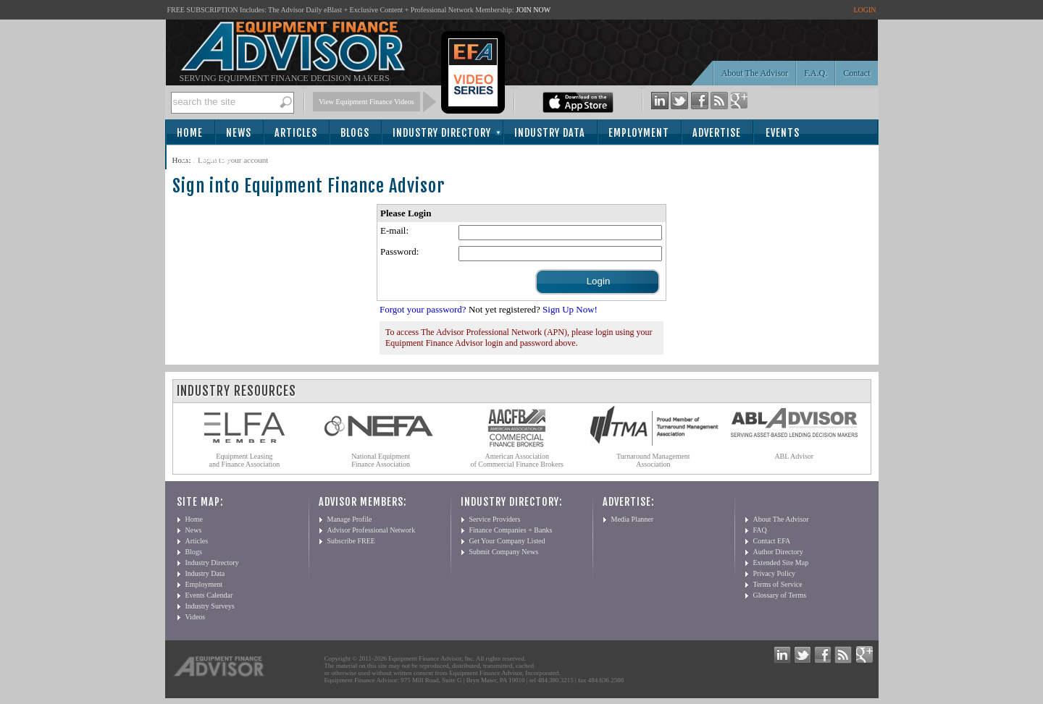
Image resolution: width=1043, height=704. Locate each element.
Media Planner (632, 519)
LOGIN (864, 10)
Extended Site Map (781, 563)
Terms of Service (778, 584)
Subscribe (206, 158)
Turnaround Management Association (653, 460)
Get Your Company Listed (507, 541)
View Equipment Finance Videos (366, 102)
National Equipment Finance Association (380, 460)
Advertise (716, 133)
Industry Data (549, 133)
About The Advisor (754, 73)
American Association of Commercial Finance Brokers (517, 460)
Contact (856, 73)
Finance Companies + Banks (511, 530)
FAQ (760, 530)
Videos (195, 617)
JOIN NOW (533, 10)
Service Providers (495, 519)
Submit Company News (504, 552)
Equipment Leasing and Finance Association (244, 460)
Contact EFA (772, 541)
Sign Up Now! (570, 309)
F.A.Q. (815, 73)
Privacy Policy (774, 573)
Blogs (354, 133)
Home (190, 133)
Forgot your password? (423, 309)
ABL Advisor (793, 456)
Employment (638, 133)
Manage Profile (349, 519)
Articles (296, 133)
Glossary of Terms (780, 595)
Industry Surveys (210, 606)
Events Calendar (209, 595)
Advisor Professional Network (371, 530)
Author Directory (778, 552)
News (238, 133)
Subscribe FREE (351, 541)
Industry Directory (442, 133)
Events (783, 133)
